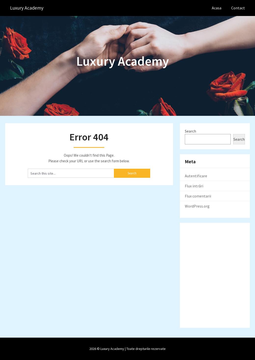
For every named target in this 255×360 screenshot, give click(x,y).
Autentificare (196, 175)
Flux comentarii (198, 196)
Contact (238, 7)
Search (190, 131)
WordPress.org (197, 206)
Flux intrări (194, 185)
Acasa (216, 7)
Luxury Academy (27, 8)
